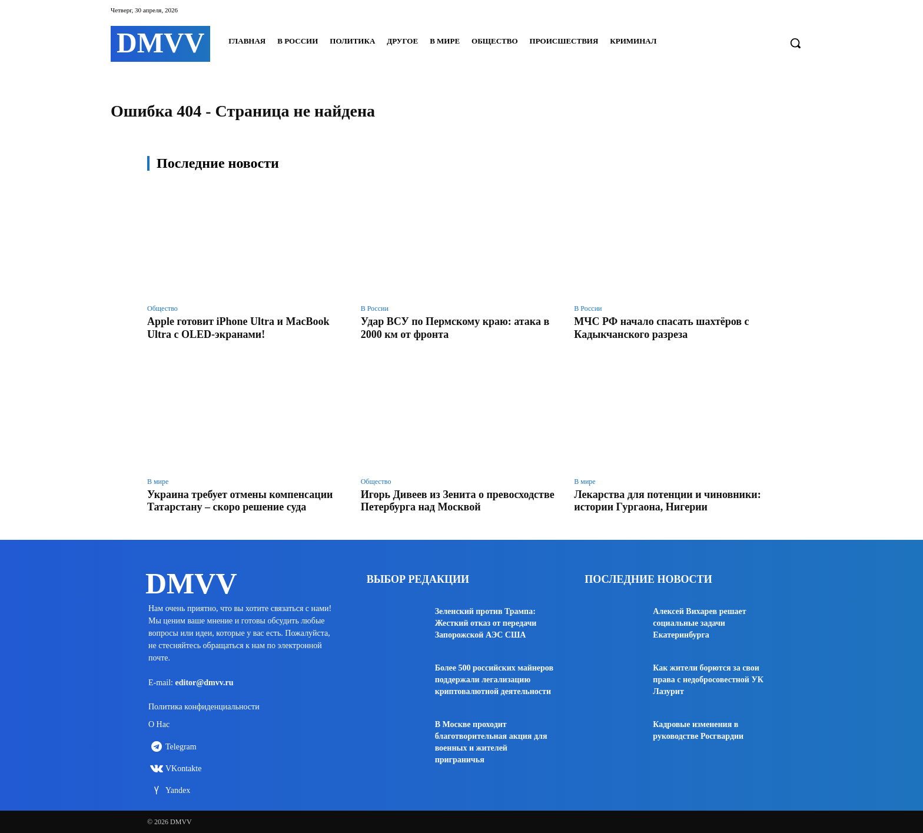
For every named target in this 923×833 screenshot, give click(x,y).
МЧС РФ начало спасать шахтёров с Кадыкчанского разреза (661, 328)
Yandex (177, 790)
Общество (162, 308)
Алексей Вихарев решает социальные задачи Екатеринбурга (699, 623)
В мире (157, 481)
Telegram (181, 746)
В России (375, 308)
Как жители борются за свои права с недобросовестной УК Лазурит (708, 679)
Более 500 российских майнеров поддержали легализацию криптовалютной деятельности (494, 679)
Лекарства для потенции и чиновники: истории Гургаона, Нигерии (667, 501)
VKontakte (183, 768)
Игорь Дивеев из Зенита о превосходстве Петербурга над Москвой (458, 501)
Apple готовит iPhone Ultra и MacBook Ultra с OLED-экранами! (238, 328)
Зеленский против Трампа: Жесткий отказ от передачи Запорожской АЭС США (486, 623)
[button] (795, 43)
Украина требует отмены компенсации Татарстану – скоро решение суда (240, 501)
